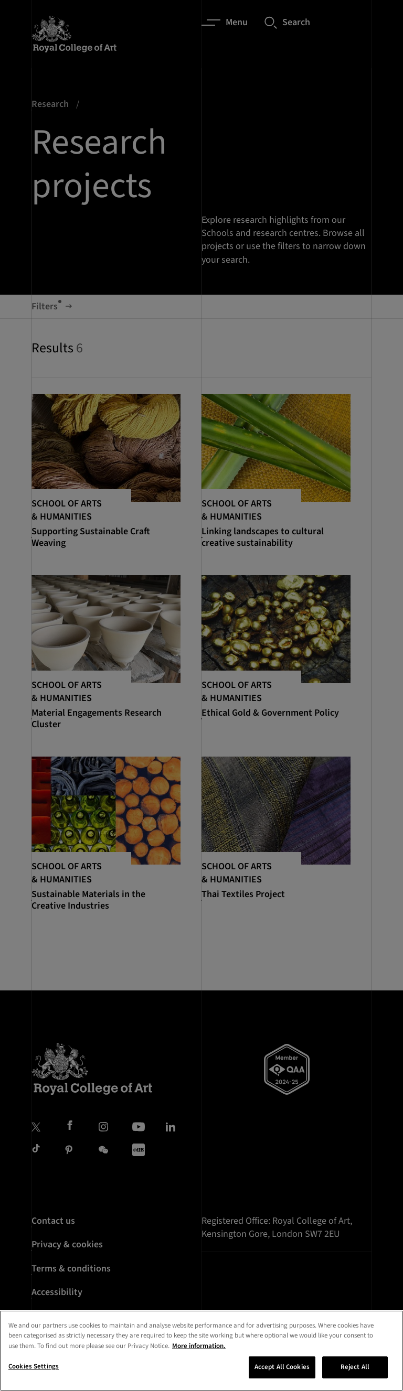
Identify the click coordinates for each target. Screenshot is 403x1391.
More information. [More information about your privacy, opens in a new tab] (199, 1346)
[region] (201, 1350)
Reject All (355, 1367)
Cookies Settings (33, 1366)
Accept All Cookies (282, 1367)
